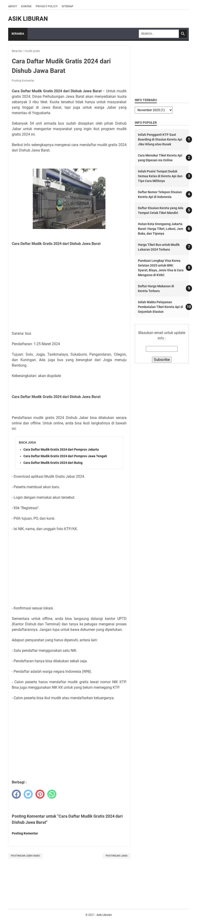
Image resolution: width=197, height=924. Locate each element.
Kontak (26, 6)
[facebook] (16, 794)
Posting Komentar (23, 80)
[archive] (154, 110)
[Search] (159, 34)
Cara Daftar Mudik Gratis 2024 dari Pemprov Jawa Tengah (65, 456)
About (12, 6)
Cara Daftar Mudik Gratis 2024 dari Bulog (52, 463)
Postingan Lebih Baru (25, 855)
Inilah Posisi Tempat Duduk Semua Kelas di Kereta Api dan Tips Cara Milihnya (160, 176)
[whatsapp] (51, 794)
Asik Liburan (28, 18)
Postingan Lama (116, 855)
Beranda (18, 33)
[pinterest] (40, 794)
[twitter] (28, 794)
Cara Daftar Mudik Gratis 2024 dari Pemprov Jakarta (61, 449)
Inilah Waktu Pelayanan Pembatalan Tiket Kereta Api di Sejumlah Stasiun (160, 306)
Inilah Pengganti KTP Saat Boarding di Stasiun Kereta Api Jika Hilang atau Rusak (160, 139)
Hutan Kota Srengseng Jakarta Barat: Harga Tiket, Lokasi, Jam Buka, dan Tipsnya (160, 228)
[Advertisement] (69, 283)
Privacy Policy (46, 6)
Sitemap (67, 6)
